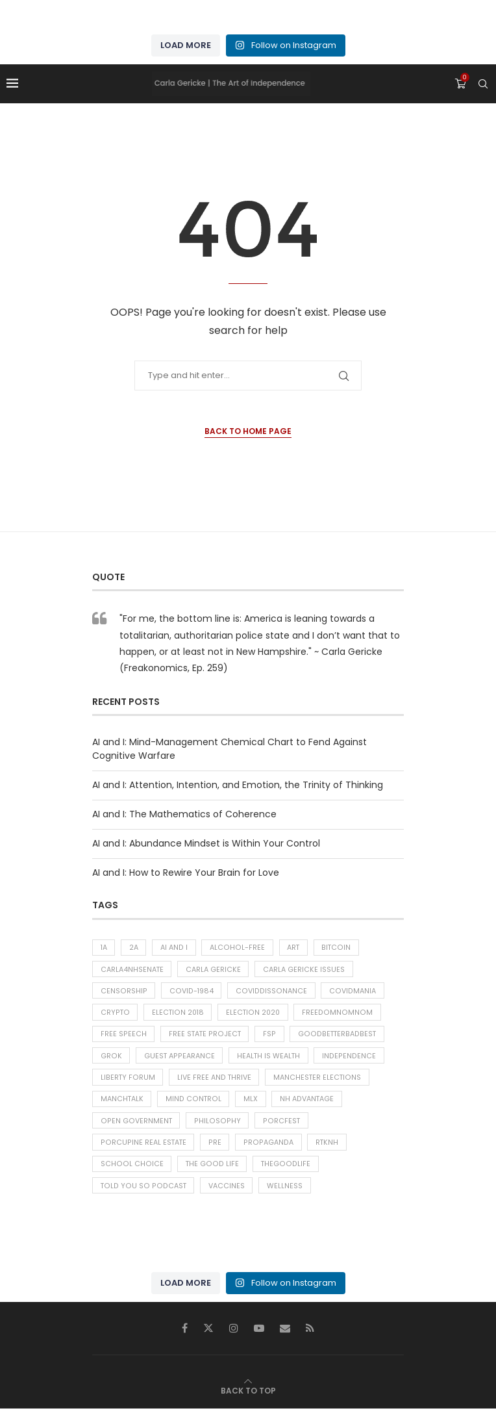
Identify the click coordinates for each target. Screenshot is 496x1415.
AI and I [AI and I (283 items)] (175, 948)
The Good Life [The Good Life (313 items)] (210, 1169)
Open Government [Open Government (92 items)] (136, 1125)
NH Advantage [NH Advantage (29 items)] (308, 1103)
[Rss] (310, 1334)
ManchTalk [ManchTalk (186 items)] (122, 1103)
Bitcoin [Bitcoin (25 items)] (338, 948)
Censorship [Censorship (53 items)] (123, 992)
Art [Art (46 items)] (294, 948)
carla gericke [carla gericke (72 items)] (214, 970)
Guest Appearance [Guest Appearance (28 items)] (179, 1059)
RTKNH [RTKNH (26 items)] (325, 1147)
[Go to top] (248, 1396)
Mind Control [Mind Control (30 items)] (194, 1103)
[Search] (483, 84)
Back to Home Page (248, 431)
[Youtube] (259, 1334)
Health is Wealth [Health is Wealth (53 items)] (269, 1059)
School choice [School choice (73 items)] (131, 1169)
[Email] (285, 1334)
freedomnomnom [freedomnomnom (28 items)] (339, 1014)
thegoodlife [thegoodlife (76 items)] (283, 1169)
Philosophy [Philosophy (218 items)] (215, 1125)
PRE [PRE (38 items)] (214, 1147)
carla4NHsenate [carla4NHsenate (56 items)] (132, 970)
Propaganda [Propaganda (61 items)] (267, 1147)
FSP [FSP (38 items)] (270, 1036)
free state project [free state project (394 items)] (205, 1036)
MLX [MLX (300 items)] (251, 1103)
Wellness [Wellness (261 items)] (283, 1192)
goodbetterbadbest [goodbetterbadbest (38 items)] (337, 1036)
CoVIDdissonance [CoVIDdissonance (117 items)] (268, 992)
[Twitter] (208, 1334)
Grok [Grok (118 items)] (111, 1059)
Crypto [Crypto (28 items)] (115, 1014)
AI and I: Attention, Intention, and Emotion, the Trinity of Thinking (237, 784)
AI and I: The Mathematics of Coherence (184, 814)
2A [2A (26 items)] (135, 948)
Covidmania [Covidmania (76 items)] (348, 992)
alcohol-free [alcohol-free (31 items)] (239, 948)
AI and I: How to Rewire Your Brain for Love (185, 872)
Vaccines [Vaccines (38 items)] (224, 1192)
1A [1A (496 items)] (104, 948)
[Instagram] (233, 1334)
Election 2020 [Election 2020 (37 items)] (254, 1014)
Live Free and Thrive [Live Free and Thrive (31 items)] (214, 1081)
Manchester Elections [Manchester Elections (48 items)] (318, 1081)
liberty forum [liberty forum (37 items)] (128, 1081)
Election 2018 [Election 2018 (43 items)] (178, 1014)
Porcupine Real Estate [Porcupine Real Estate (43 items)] (143, 1147)
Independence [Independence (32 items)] (350, 1059)
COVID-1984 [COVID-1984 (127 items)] (190, 992)
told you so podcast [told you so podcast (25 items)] (142, 1192)
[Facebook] (185, 1334)
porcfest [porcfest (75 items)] (278, 1125)
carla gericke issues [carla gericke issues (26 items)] (306, 970)
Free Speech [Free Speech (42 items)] (123, 1036)
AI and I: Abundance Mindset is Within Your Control (206, 843)
